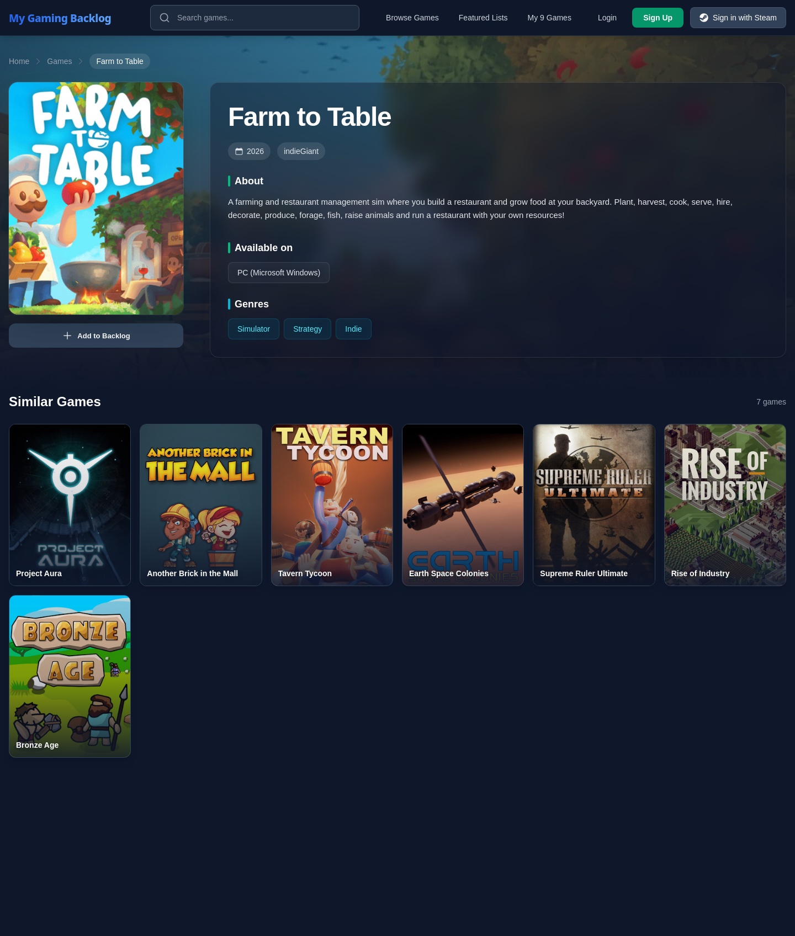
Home (19, 61)
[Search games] (254, 17)
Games (59, 61)
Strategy (307, 329)
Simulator (253, 329)
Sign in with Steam (738, 17)
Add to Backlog (96, 335)
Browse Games (412, 17)
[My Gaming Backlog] (70, 18)
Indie (353, 329)
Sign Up (657, 17)
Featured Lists (483, 17)
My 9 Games (549, 17)
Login (607, 17)
